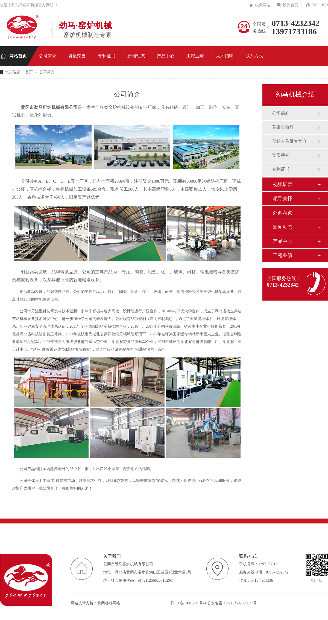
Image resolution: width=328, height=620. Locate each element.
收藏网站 (262, 5)
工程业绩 (282, 255)
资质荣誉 (280, 155)
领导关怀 (282, 198)
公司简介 (280, 113)
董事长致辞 (283, 127)
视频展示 (282, 184)
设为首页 (290, 5)
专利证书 (280, 169)
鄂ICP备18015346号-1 (188, 603)
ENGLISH (320, 5)
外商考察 (282, 213)
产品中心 (282, 241)
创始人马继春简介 (289, 141)
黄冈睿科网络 (108, 603)
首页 (29, 72)
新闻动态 (282, 227)
